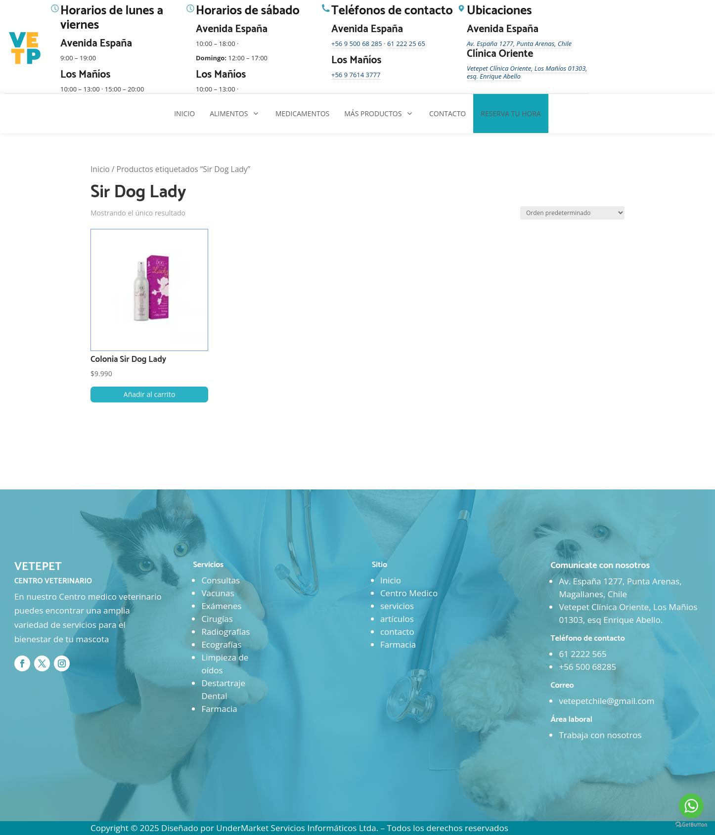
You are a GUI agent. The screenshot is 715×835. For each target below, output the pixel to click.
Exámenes (221, 606)
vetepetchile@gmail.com (606, 700)
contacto (397, 631)
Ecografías (221, 644)
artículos (397, 618)
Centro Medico (409, 593)
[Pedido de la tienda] (572, 213)
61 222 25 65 (406, 43)
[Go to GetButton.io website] (691, 825)
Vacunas (217, 593)
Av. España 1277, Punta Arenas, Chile (519, 43)
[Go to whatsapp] (691, 805)
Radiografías (225, 631)
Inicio (100, 169)
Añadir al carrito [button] (150, 394)
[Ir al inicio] (25, 48)
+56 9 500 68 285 (356, 43)
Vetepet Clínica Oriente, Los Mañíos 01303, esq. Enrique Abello (527, 72)
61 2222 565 (582, 653)
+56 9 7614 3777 (355, 74)
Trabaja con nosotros (600, 735)
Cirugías (216, 618)
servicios (397, 606)
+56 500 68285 (587, 666)
